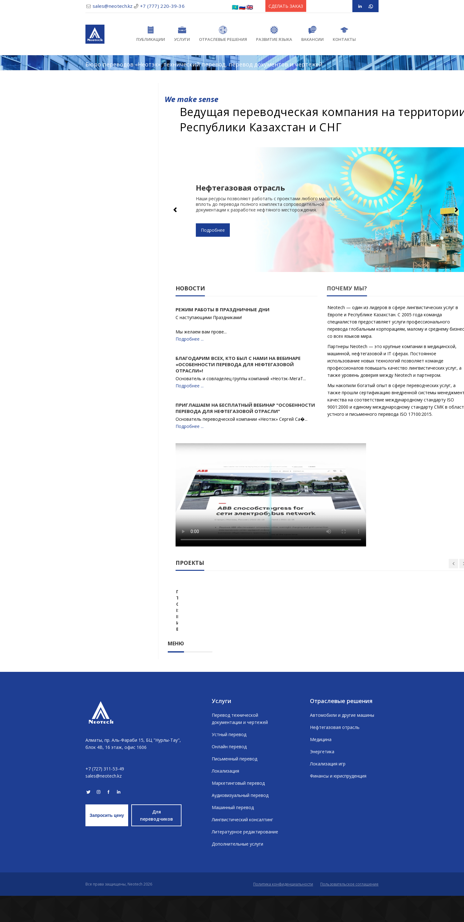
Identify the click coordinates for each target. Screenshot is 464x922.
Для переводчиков (156, 841)
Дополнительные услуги (237, 870)
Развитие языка (274, 34)
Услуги (182, 34)
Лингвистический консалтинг (242, 846)
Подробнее (213, 230)
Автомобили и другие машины (342, 741)
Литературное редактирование (245, 858)
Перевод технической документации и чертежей (240, 744)
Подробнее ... (190, 339)
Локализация (225, 797)
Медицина (320, 766)
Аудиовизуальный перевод (240, 821)
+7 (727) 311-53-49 (104, 795)
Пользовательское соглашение (349, 910)
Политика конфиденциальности (283, 910)
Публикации (150, 34)
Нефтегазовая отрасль (335, 753)
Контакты (344, 34)
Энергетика (322, 778)
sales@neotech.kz (113, 6)
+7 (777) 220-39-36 (162, 6)
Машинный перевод (233, 834)
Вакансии (312, 34)
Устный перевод (229, 761)
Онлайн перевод (229, 773)
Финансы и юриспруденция (338, 802)
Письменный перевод (234, 785)
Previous (175, 209)
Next (456, 209)
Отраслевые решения (223, 34)
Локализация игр (328, 790)
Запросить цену (106, 841)
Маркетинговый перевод (238, 809)
